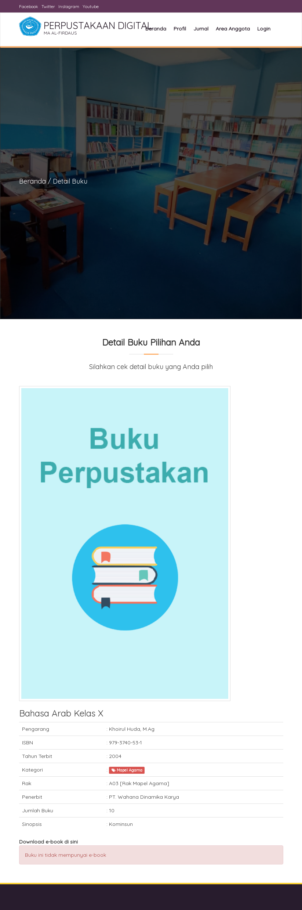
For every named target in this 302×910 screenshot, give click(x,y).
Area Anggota (233, 28)
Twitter (48, 6)
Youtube (91, 6)
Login (263, 28)
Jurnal (200, 28)
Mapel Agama (127, 770)
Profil (180, 28)
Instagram (68, 6)
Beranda (155, 28)
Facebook (28, 6)
